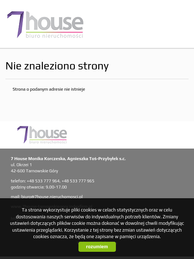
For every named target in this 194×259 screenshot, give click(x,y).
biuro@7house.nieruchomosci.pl (52, 196)
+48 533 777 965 (78, 180)
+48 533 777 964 (43, 180)
